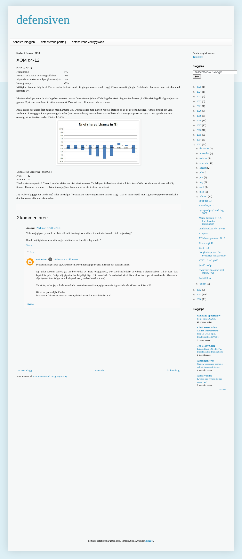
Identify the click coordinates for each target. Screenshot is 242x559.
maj (202, 182)
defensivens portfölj (53, 42)
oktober (204, 158)
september (205, 163)
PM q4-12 (204, 247)
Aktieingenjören (205, 360)
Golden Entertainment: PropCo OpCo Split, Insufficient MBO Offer (208, 333)
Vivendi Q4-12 (206, 205)
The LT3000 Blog (206, 345)
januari (203, 283)
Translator (198, 57)
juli (201, 172)
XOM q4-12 (205, 277)
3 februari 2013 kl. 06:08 (65, 259)
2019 (199, 115)
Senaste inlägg (24, 370)
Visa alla (222, 389)
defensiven (43, 19)
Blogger (149, 540)
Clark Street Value (207, 327)
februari (204, 196)
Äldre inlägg (173, 370)
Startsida (99, 370)
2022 (199, 101)
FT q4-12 (203, 233)
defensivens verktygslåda (88, 42)
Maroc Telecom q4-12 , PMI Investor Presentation (210, 221)
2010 (199, 299)
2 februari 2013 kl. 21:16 (49, 228)
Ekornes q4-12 (206, 243)
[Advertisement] (87, 413)
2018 (199, 120)
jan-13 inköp (205, 265)
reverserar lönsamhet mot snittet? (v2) (211, 271)
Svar (32, 252)
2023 (199, 96)
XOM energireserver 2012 (212, 238)
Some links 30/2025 (206, 318)
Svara (29, 245)
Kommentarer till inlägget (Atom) (50, 376)
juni (202, 177)
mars (202, 191)
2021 (199, 106)
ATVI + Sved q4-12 (208, 260)
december (205, 148)
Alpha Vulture (204, 375)
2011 (199, 294)
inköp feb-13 (205, 200)
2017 (199, 125)
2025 (199, 86)
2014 (199, 139)
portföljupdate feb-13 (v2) (212, 228)
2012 (199, 289)
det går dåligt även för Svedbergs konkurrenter (212, 254)
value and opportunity (208, 315)
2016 (199, 130)
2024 (199, 91)
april (202, 187)
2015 (199, 134)
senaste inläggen (24, 42)
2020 (199, 110)
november (205, 153)
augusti (203, 167)
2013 (199, 144)
